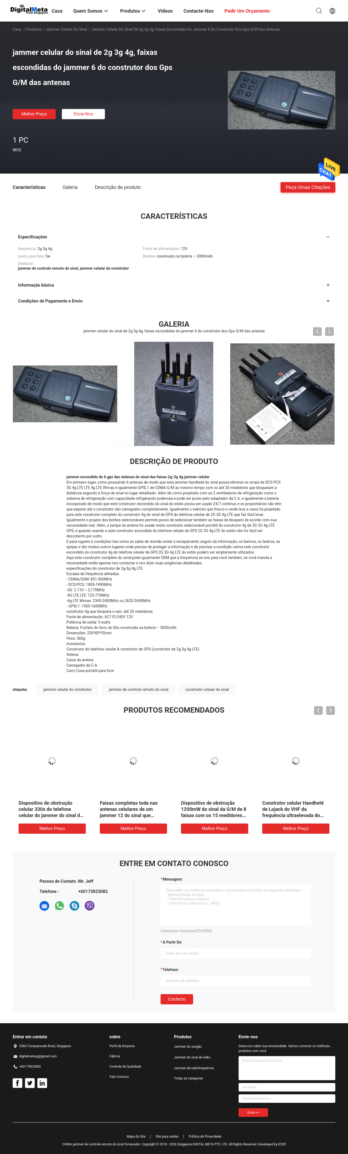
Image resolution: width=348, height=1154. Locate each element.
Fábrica (114, 1056)
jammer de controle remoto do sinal (138, 689)
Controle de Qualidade (125, 1066)
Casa (17, 29)
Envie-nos (83, 114)
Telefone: (171, 969)
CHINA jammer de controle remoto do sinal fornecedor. (102, 1144)
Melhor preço (34, 114)
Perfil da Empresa (122, 1046)
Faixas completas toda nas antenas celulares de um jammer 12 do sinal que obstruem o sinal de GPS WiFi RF (132, 815)
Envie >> (253, 1112)
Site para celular (167, 1136)
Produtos (34, 29)
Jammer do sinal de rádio (192, 1057)
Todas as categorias (188, 1078)
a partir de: (172, 942)
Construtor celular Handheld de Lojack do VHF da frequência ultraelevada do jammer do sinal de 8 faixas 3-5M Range (295, 815)
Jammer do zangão (188, 1047)
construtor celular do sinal (207, 689)
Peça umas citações (308, 187)
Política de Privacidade (205, 1136)
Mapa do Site (136, 1136)
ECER (282, 1144)
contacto (177, 999)
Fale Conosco (119, 1077)
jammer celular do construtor (67, 689)
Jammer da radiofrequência (194, 1068)
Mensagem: (173, 879)
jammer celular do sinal (66, 29)
